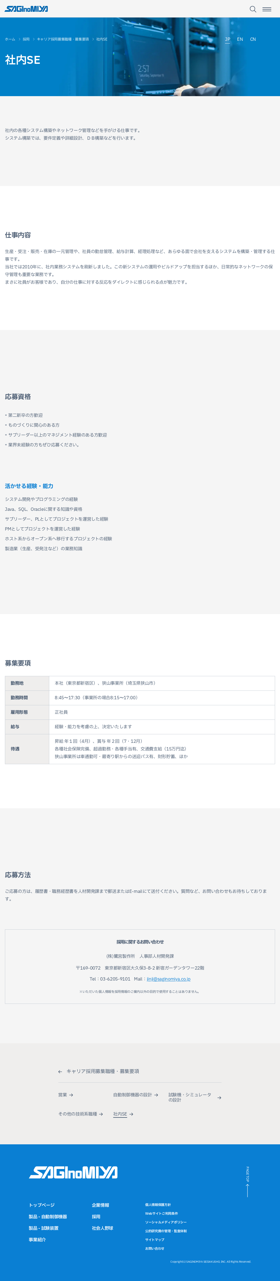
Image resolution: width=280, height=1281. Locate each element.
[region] (140, 720)
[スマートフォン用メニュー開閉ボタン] (266, 9)
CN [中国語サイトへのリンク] (253, 40)
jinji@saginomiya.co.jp (169, 979)
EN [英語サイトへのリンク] (240, 40)
